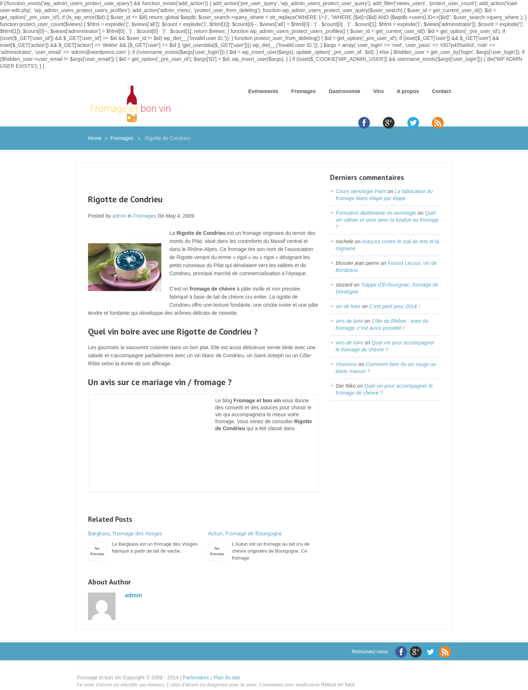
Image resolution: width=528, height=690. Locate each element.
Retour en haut (338, 684)
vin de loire (348, 306)
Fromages (303, 91)
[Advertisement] (203, 183)
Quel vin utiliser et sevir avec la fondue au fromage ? (387, 220)
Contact (441, 91)
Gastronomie (344, 91)
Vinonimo (346, 364)
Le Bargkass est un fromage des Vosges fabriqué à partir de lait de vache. (143, 542)
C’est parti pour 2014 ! (394, 306)
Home (95, 138)
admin (119, 216)
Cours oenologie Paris (361, 191)
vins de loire (349, 321)
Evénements (263, 91)
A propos (408, 91)
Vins (378, 91)
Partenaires (196, 677)
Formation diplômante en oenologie (376, 213)
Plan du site (226, 677)
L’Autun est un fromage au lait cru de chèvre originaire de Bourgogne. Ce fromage (263, 545)
